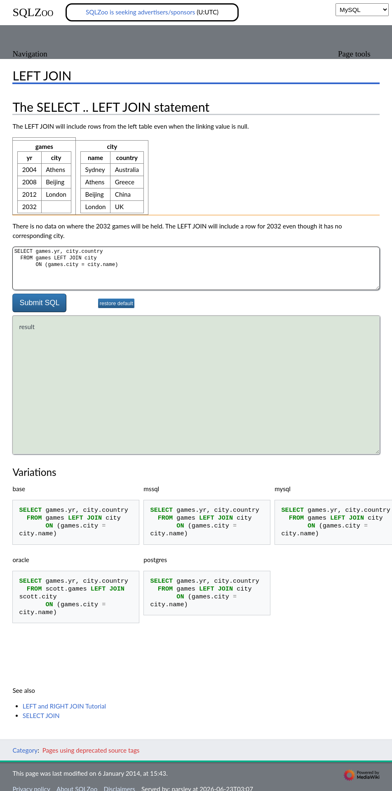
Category (25, 750)
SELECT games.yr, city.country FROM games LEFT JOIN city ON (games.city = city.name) (195, 268)
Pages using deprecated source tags (91, 750)
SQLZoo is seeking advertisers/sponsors (140, 12)
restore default (116, 303)
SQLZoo (32, 12)
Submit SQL (39, 303)
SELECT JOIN (41, 715)
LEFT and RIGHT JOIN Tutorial (64, 706)
